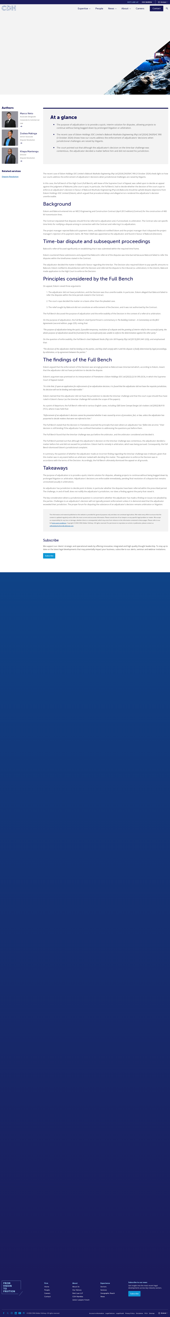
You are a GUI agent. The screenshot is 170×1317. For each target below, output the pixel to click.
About (124, 8)
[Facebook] (4, 1313)
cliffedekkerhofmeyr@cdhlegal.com (61, 526)
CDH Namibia (147, 2)
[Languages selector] (163, 2)
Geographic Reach (107, 1293)
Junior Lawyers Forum (80, 1300)
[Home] (9, 8)
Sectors (103, 1287)
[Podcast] (24, 1313)
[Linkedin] (16, 1313)
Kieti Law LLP (132, 2)
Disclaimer (139, 1313)
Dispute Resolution (10, 177)
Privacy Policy (130, 1313)
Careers (140, 8)
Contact (47, 1297)
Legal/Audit (120, 1313)
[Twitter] (8, 1313)
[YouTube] (20, 1313)
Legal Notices (110, 1313)
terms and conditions (59, 523)
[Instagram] (12, 1313)
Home (46, 1287)
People (99, 8)
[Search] (167, 8)
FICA (146, 1313)
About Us (75, 1287)
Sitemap (152, 1313)
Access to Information (96, 1313)
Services (103, 1290)
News (111, 8)
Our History (76, 1290)
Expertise (83, 8)
